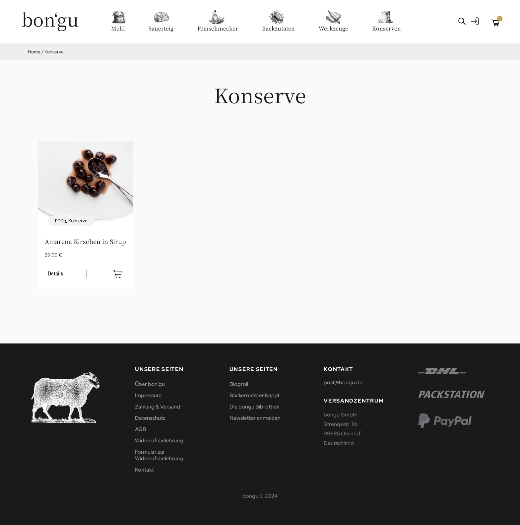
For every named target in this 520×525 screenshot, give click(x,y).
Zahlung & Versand (157, 406)
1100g (60, 221)
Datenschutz (150, 417)
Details (55, 273)
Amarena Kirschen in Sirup (85, 241)
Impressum (148, 395)
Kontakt (144, 469)
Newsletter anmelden (255, 417)
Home (34, 52)
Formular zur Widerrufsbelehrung (159, 455)
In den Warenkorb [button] (117, 273)
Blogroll (238, 384)
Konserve (78, 221)
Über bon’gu (150, 384)
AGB (140, 429)
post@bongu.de (343, 382)
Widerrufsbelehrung (159, 440)
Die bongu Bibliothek (254, 406)
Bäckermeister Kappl (254, 395)
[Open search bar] (462, 21)
